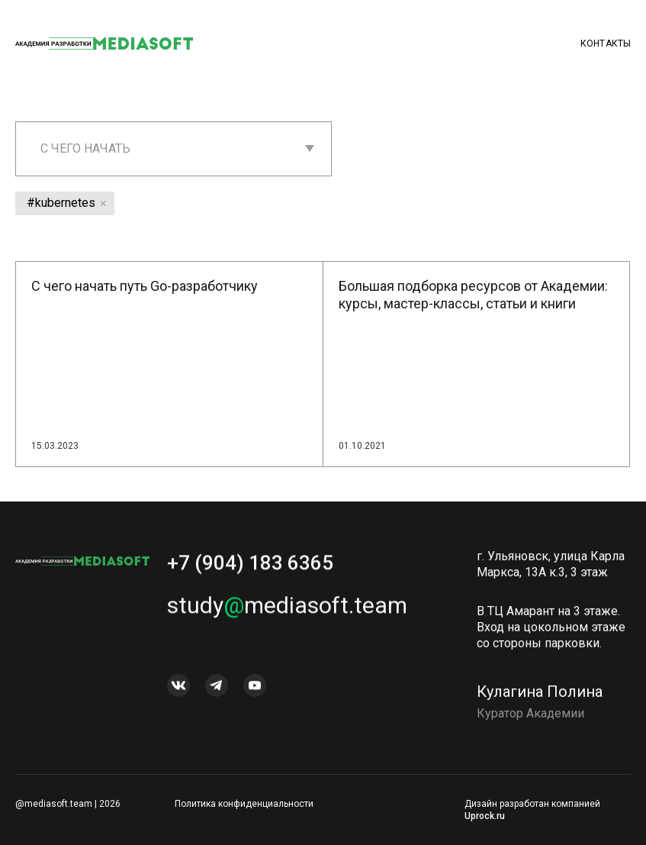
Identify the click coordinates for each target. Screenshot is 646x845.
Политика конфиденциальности (244, 803)
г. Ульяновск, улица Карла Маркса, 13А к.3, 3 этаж (551, 569)
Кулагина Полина (540, 697)
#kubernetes (61, 202)
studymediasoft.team (287, 610)
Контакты (605, 43)
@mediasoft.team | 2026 (68, 803)
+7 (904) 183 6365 (250, 567)
